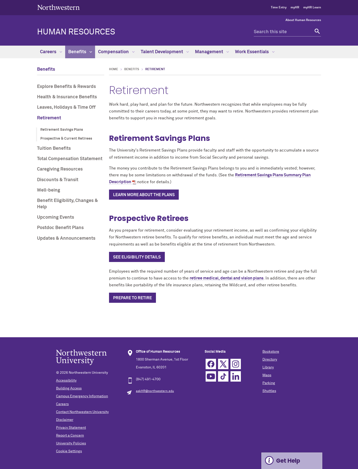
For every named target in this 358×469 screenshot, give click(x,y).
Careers (51, 52)
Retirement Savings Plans (61, 130)
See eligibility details (137, 257)
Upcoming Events (55, 217)
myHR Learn (312, 7)
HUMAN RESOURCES (76, 32)
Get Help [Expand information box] (288, 461)
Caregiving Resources (60, 169)
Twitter (223, 364)
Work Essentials (255, 52)
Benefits (80, 52)
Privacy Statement (71, 427)
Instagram (235, 364)
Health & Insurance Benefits (67, 97)
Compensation (116, 52)
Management (212, 52)
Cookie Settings (69, 451)
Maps (266, 375)
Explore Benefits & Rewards (66, 86)
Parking (268, 383)
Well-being (48, 190)
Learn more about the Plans (144, 195)
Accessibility (66, 380)
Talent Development (165, 52)
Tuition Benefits (54, 148)
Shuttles (269, 391)
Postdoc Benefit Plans (60, 228)
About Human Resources (303, 20)
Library (268, 367)
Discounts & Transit (57, 180)
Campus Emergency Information (82, 396)
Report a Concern (70, 435)
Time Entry (279, 7)
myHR (295, 7)
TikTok (223, 376)
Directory (269, 359)
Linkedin (235, 376)
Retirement (49, 118)
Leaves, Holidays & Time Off (66, 107)
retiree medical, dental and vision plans (226, 278)
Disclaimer (64, 420)
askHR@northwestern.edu (155, 391)
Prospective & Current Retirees (66, 138)
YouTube (211, 376)
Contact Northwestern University (82, 412)
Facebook (211, 364)
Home (113, 69)
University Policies (71, 443)
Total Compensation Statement (69, 159)
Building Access (69, 388)
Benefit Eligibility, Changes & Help (67, 203)
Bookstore (270, 351)
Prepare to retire (132, 298)
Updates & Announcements (66, 238)
